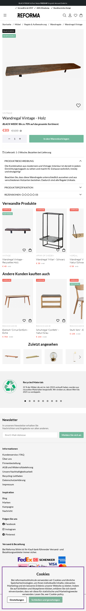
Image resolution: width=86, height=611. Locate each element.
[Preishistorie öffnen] (21, 131)
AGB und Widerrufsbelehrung (17, 467)
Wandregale (55, 24)
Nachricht (7, 510)
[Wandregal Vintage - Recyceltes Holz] (17, 230)
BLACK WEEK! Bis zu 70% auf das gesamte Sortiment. (30, 124)
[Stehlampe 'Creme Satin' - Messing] (75, 356)
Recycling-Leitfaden (12, 475)
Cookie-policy (56, 594)
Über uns (7, 458)
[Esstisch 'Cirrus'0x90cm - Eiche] (17, 301)
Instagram (10, 529)
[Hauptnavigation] (5, 15)
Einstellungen (17, 599)
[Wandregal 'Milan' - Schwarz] (51, 230)
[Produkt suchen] (64, 15)
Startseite (6, 24)
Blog (4, 498)
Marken (6, 502)
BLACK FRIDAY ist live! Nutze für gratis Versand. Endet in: (43, 3)
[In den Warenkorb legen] (56, 139)
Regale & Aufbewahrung (35, 24)
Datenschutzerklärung (13, 480)
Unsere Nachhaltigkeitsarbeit (17, 471)
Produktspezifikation (18, 187)
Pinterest (10, 534)
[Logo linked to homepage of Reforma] (29, 15)
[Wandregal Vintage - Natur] (11, 356)
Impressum (8, 484)
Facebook (11, 524)
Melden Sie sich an (71, 434)
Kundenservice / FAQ (13, 454)
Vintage (7, 113)
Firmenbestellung (11, 463)
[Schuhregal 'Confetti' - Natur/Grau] (51, 301)
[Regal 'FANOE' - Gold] (32, 356)
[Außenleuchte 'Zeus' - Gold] (54, 356)
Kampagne (7, 506)
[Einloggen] (70, 15)
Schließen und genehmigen (45, 599)
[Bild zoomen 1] (43, 69)
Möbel (18, 24)
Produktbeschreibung (19, 160)
